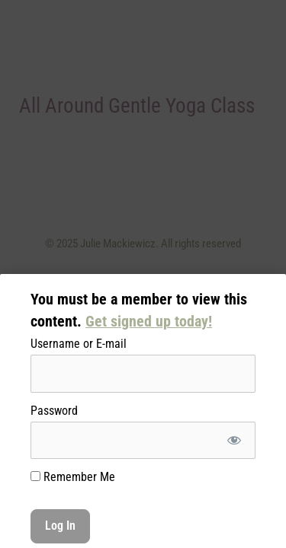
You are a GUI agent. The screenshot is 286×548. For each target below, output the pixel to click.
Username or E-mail (79, 343)
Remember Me (73, 477)
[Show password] (234, 441)
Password (54, 410)
